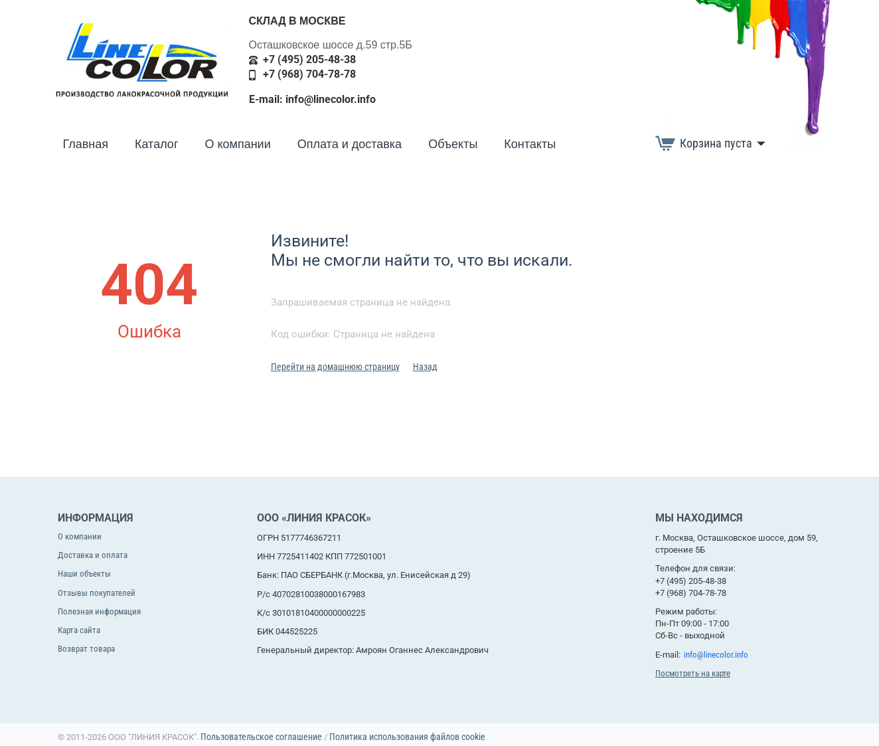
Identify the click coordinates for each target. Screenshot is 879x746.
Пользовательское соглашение (261, 736)
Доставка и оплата (92, 555)
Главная (86, 144)
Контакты (530, 144)
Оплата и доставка (349, 144)
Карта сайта (79, 630)
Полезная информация (99, 611)
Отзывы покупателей (96, 593)
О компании (237, 144)
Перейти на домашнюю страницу (335, 366)
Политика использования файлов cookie (407, 736)
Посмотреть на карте (692, 673)
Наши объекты (84, 574)
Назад (425, 366)
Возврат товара (86, 649)
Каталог (156, 144)
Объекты (452, 144)
